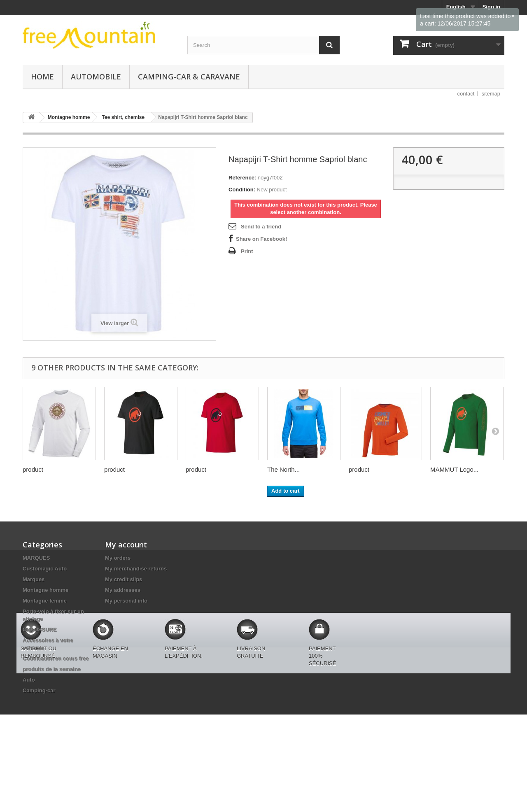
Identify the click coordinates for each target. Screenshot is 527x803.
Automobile (96, 76)
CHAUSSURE (39, 629)
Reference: (242, 178)
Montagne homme (45, 590)
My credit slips (123, 579)
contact (466, 94)
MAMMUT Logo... (454, 469)
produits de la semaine (52, 669)
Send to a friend (261, 226)
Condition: (242, 189)
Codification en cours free (56, 658)
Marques (33, 579)
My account (126, 544)
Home (42, 76)
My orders (118, 558)
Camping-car (39, 690)
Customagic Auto (45, 569)
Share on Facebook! (261, 239)
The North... (283, 469)
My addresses (122, 590)
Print (247, 251)
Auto (29, 680)
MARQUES (36, 558)
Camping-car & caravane (189, 76)
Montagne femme (45, 601)
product (33, 469)
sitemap (490, 94)
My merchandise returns (136, 569)
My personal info (126, 601)
